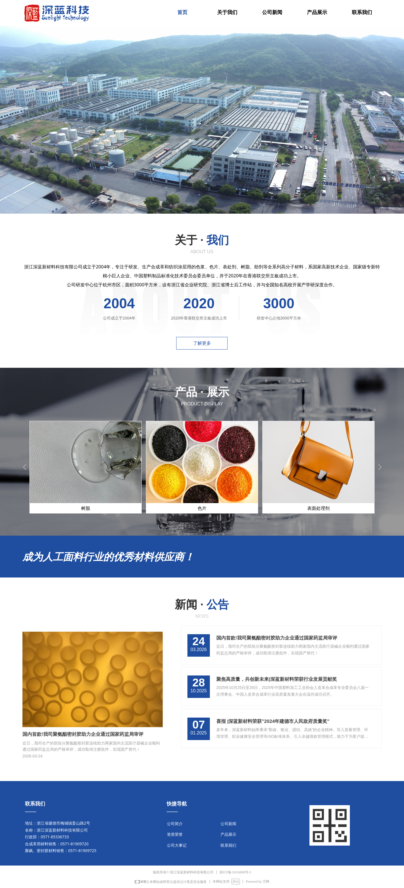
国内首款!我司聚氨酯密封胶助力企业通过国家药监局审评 (276, 638)
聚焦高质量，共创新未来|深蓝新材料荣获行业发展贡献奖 (276, 679)
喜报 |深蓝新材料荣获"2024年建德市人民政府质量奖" (272, 721)
